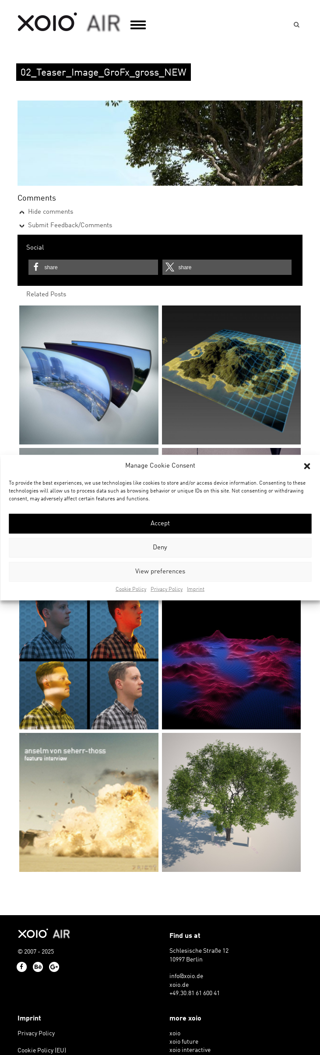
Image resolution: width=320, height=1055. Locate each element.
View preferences (160, 572)
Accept (160, 524)
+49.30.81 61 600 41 (194, 993)
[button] (306, 466)
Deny (160, 548)
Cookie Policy (131, 589)
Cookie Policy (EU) (42, 1051)
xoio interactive (190, 1050)
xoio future (183, 1042)
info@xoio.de (186, 976)
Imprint (195, 589)
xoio (69, 23)
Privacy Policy (167, 589)
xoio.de (179, 985)
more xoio (185, 1018)
